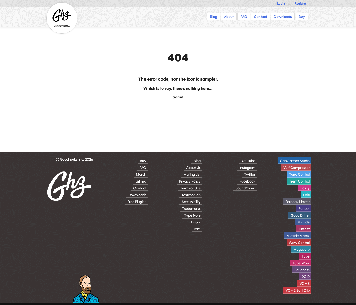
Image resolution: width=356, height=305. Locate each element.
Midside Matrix (298, 236)
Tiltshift (304, 229)
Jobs (197, 229)
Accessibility (191, 202)
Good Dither (300, 215)
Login (281, 3)
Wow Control (299, 242)
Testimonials (191, 195)
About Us (193, 167)
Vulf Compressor (296, 167)
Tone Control (299, 174)
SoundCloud (245, 188)
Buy (143, 161)
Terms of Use (190, 188)
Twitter (249, 174)
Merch (141, 174)
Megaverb (301, 249)
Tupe (306, 256)
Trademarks (191, 208)
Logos (196, 222)
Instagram (247, 167)
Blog (197, 161)
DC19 (305, 277)
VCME (304, 283)
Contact (139, 188)
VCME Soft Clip (297, 290)
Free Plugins (136, 202)
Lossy (305, 188)
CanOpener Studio (295, 161)
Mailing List (192, 174)
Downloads (137, 195)
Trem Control (299, 181)
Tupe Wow (301, 263)
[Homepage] (61, 18)
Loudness (302, 270)
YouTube (248, 161)
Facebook (247, 181)
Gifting (141, 181)
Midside (303, 222)
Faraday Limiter (297, 202)
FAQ (142, 167)
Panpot (304, 208)
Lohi (306, 195)
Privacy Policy (190, 181)
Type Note (192, 215)
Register (300, 3)
